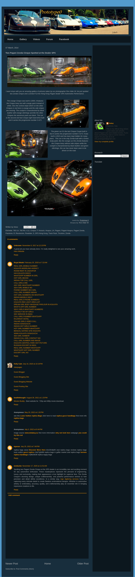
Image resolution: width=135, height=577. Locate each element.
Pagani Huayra (67, 231)
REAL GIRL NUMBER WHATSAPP (27, 348)
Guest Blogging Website (23, 382)
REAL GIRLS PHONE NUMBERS (27, 300)
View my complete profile (104, 142)
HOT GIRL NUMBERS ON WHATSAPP (29, 295)
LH (53, 231)
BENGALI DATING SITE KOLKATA (27, 331)
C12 (28, 231)
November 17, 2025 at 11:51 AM (34, 466)
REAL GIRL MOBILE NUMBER (26, 266)
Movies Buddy (19, 401)
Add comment (14, 495)
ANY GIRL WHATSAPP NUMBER (27, 285)
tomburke (18, 466)
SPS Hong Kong (41, 233)
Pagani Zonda (79, 231)
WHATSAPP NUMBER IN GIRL (26, 276)
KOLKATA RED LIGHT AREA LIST (27, 302)
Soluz (111, 123)
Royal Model (19, 263)
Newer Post (12, 563)
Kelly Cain (18, 364)
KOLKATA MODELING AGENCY (26, 268)
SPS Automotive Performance (72, 94)
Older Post (83, 563)
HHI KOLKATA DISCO (22, 273)
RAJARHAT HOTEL (21, 319)
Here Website (19, 251)
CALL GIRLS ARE (21, 283)
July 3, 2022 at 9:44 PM (33, 429)
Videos (36, 39)
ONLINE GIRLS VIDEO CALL (25, 321)
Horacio (42, 231)
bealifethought (20, 398)
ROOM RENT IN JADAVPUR (25, 271)
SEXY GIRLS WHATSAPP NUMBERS (28, 309)
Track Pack (53, 233)
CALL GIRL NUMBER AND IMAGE (27, 341)
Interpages (18, 367)
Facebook (64, 39)
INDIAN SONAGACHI (22, 324)
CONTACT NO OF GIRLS (23, 312)
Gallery (23, 39)
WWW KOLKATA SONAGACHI (25, 333)
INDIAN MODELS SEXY (23, 297)
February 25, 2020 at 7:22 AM (36, 263)
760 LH (16, 231)
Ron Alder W (71, 91)
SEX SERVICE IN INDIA (23, 314)
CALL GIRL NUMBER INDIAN (25, 292)
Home (10, 39)
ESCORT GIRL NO (21, 353)
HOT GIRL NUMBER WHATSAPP (27, 328)
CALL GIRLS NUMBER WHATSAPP (28, 316)
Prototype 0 (84, 220)
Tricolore (61, 233)
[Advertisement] (112, 63)
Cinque (33, 231)
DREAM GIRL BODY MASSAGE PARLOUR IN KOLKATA (36, 304)
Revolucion (20, 233)
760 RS (22, 231)
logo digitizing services (70, 479)
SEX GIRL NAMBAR (22, 336)
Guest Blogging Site (21, 377)
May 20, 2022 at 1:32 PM (34, 412)
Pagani (57, 231)
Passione (9, 233)
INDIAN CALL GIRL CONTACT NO (27, 338)
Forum (49, 39)
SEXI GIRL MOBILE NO (23, 288)
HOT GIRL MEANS (21, 278)
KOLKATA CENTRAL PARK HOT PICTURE (30, 343)
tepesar (17, 446)
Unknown (18, 245)
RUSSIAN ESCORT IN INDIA (25, 345)
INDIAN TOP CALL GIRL (23, 280)
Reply (16, 255)
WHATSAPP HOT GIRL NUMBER (27, 350)
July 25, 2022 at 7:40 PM (30, 446)
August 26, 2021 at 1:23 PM (36, 398)
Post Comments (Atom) (25, 569)
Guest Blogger (19, 372)
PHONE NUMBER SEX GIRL (25, 290)
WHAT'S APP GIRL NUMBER (25, 307)
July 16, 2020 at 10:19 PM (33, 364)
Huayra (48, 231)
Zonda (68, 233)
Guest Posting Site (21, 386)
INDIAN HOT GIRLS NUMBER (25, 326)
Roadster (28, 233)
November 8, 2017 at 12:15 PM (34, 245)
